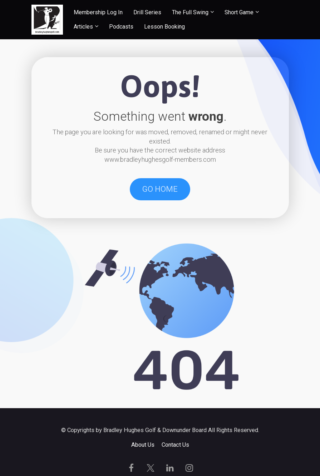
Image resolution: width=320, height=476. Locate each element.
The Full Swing (190, 12)
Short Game (239, 12)
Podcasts (121, 26)
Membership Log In (98, 12)
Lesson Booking (164, 26)
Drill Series (147, 12)
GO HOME (160, 189)
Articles (83, 26)
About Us (142, 444)
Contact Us (175, 444)
